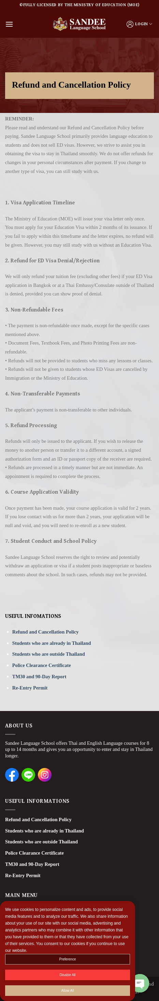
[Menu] (9, 24)
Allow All (67, 991)
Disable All (68, 975)
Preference (67, 959)
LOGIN (139, 24)
